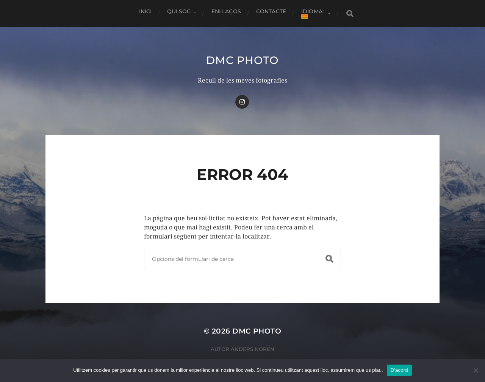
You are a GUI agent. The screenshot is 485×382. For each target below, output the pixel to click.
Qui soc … (181, 11)
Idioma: (313, 13)
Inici (145, 11)
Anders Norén (252, 349)
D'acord (399, 370)
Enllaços (226, 11)
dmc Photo (242, 60)
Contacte (271, 11)
